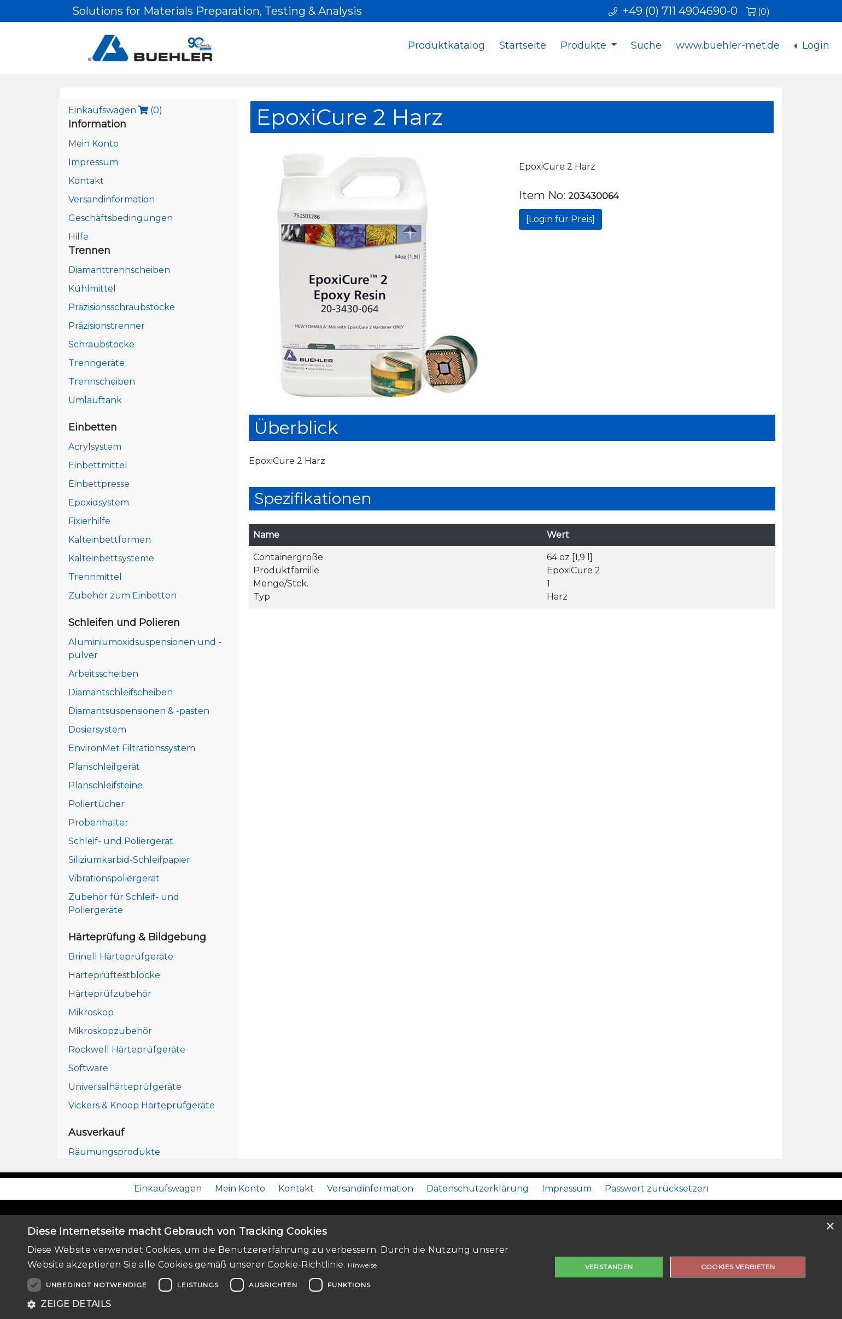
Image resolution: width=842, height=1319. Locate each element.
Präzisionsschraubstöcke (121, 307)
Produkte (584, 45)
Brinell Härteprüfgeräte (120, 956)
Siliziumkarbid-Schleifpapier (129, 860)
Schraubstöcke (101, 344)
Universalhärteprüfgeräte (125, 1087)
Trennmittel (95, 577)
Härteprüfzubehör (109, 994)
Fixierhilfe (89, 521)
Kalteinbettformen (109, 539)
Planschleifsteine (105, 785)
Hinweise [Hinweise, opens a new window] (362, 1265)
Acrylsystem (94, 446)
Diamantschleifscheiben (120, 692)
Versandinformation (111, 199)
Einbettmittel (97, 465)
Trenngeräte (96, 363)
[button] (281, 1304)
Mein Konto (93, 143)
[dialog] (421, 1267)
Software (88, 1068)
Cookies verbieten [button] (738, 1267)
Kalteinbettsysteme (111, 558)
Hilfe (78, 236)
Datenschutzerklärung (477, 1188)
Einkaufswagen (115, 110)
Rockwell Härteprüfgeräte (126, 1049)
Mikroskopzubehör (110, 1031)
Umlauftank (95, 400)
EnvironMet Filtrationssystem (131, 748)
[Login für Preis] (560, 219)
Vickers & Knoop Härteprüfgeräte (141, 1105)
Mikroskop (91, 1012)
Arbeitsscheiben (103, 674)
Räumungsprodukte (114, 1152)
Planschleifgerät (104, 767)
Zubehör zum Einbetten (122, 595)
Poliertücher (96, 804)
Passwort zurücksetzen (657, 1188)
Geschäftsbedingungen (120, 218)
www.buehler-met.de (728, 45)
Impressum (93, 162)
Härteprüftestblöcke (114, 975)
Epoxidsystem (98, 502)
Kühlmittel (92, 288)
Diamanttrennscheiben (119, 270)
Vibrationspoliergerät (114, 878)
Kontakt (86, 181)
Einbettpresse (99, 484)
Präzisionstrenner (106, 326)
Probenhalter (98, 822)
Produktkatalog (446, 45)
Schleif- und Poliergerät (120, 841)
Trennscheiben (101, 381)
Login (814, 45)
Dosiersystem (97, 729)
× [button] (830, 1227)
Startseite (522, 45)
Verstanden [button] (609, 1267)
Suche (646, 45)
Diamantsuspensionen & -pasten (138, 711)
